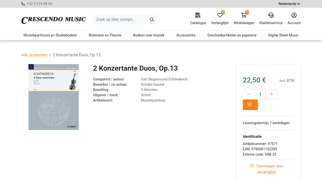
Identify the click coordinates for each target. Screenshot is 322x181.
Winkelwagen (244, 19)
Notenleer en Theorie (105, 35)
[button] (250, 105)
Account (294, 19)
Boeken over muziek (149, 35)
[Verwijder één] (249, 94)
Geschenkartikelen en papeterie (232, 35)
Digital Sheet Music (283, 35)
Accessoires (185, 35)
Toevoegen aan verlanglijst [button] (266, 169)
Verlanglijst (219, 19)
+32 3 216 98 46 (39, 4)
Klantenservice (271, 19)
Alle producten (34, 55)
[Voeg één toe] (272, 94)
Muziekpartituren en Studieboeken (50, 35)
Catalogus (198, 19)
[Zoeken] (152, 19)
